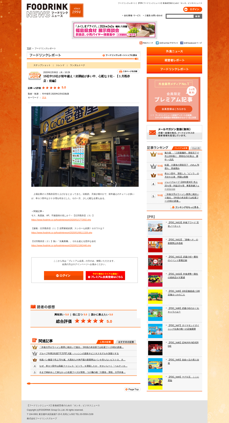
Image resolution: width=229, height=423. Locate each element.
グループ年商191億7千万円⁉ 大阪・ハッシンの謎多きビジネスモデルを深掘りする (79, 353)
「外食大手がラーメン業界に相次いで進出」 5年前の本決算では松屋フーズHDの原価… (81, 347)
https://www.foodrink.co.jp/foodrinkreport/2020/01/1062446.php (61, 245)
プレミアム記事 (180, 148)
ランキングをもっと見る (185, 207)
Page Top (132, 389)
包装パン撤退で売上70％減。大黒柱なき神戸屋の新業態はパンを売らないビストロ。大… (82, 359)
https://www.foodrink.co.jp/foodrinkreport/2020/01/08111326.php (61, 232)
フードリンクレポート (83, 55)
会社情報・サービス (132, 15)
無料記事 (195, 148)
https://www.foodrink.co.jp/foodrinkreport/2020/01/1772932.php (61, 220)
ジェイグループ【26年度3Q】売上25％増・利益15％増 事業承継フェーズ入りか (182, 185)
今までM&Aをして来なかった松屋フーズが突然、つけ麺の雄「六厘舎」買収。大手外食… (82, 372)
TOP (29, 48)
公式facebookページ (190, 42)
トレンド (60, 65)
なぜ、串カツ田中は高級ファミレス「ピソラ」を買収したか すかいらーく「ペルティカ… (83, 366)
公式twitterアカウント (167, 42)
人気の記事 (105, 342)
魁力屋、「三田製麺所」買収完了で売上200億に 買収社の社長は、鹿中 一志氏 (182, 156)
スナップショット (42, 65)
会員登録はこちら (105, 275)
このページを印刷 (128, 71)
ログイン (192, 9)
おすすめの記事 (125, 342)
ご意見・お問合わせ (152, 15)
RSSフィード (147, 42)
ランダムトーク (77, 65)
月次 (44, 97)
